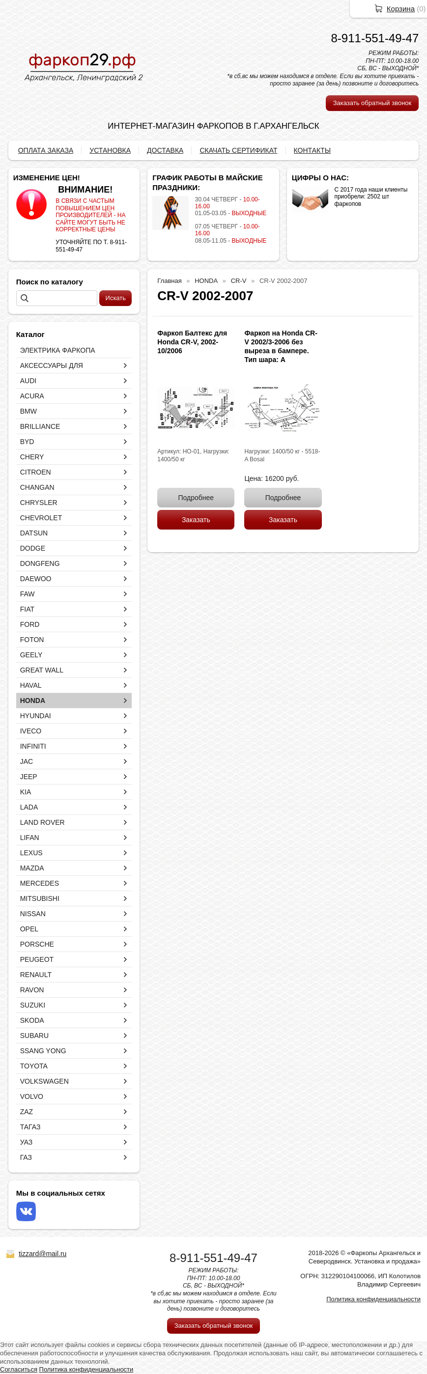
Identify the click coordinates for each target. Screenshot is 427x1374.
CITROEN (35, 472)
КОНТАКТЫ (312, 150)
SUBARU (34, 1035)
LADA (29, 807)
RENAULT (36, 975)
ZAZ (26, 1112)
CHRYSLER (38, 502)
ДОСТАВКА (165, 150)
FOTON (32, 640)
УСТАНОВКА (110, 150)
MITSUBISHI (39, 898)
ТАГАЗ (30, 1127)
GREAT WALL (41, 670)
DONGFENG (40, 563)
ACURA (32, 396)
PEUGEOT (37, 959)
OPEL (29, 929)
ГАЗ (26, 1157)
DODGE (32, 548)
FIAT (27, 609)
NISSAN (33, 914)
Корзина (401, 8)
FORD (30, 624)
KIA (25, 792)
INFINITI (33, 746)
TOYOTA (34, 1066)
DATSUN (34, 533)
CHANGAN (37, 487)
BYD (27, 442)
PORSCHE (37, 944)
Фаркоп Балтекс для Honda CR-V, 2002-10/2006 (192, 342)
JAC (26, 761)
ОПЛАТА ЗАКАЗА (46, 150)
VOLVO (31, 1096)
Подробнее (196, 498)
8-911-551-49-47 (375, 38)
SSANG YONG (43, 1051)
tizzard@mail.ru (42, 1254)
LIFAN (29, 837)
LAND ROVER (42, 822)
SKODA (32, 1020)
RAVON (32, 990)
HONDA (32, 700)
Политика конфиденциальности (373, 1299)
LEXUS (31, 853)
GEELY (31, 655)
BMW (28, 411)
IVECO (31, 731)
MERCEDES (39, 883)
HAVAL (31, 685)
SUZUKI (32, 1005)
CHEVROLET (41, 518)
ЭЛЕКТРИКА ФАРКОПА (57, 350)
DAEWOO (36, 579)
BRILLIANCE (40, 426)
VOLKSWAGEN (44, 1081)
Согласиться (18, 1369)
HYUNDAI (35, 716)
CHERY (32, 457)
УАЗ (26, 1142)
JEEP (28, 777)
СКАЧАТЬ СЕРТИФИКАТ (238, 150)
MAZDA (32, 868)
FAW (27, 594)
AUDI (28, 381)
